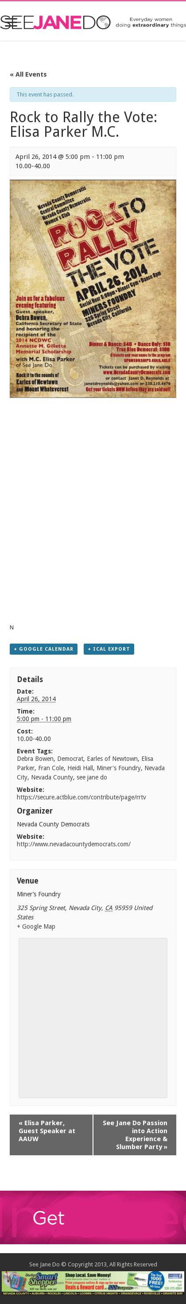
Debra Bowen (35, 758)
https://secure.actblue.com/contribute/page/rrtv (81, 797)
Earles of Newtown (112, 758)
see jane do (92, 777)
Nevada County (52, 777)
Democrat (70, 758)
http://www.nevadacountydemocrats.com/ (74, 844)
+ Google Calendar (44, 649)
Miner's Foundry (119, 768)
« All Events (28, 74)
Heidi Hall (80, 768)
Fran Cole (51, 768)
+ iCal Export (109, 649)
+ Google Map (36, 926)
